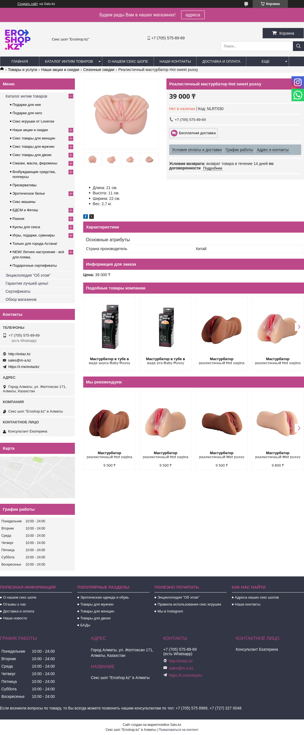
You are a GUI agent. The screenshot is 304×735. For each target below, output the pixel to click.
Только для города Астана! (34, 243)
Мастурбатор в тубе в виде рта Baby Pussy (165, 361)
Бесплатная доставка (197, 133)
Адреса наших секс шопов (257, 597)
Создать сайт (27, 4)
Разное (18, 219)
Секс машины (24, 202)
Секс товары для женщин (33, 138)
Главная (19, 61)
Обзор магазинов (21, 299)
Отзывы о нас (14, 604)
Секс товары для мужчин (33, 146)
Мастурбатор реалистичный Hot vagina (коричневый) (222, 361)
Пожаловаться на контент (178, 730)
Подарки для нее (26, 105)
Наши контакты (175, 61)
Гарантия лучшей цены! (27, 283)
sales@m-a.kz (19, 360)
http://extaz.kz (19, 354)
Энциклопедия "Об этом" (28, 275)
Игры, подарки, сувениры (33, 235)
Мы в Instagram (170, 611)
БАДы (85, 625)
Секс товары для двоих (32, 155)
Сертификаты (18, 291)
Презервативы (24, 185)
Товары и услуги (22, 69)
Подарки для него (27, 113)
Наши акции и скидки (60, 69)
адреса (193, 14)
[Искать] (298, 46)
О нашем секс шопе (128, 61)
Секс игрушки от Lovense (33, 121)
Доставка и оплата (221, 61)
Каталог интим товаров (69, 61)
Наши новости (15, 618)
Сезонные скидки (98, 69)
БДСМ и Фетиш (25, 210)
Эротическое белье (28, 193)
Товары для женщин (97, 611)
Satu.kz (175, 725)
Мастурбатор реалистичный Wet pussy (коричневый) (221, 455)
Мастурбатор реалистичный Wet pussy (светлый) (277, 455)
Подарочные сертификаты (34, 265)
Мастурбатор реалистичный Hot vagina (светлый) (278, 361)
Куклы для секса (26, 227)
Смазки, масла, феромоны (34, 163)
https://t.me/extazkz (23, 367)
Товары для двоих (95, 618)
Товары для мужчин (97, 604)
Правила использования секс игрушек (189, 604)
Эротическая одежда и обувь (104, 597)
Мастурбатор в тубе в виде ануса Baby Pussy (109, 361)
